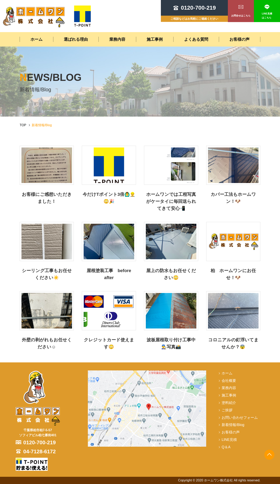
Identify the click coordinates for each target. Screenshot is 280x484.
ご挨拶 (227, 410)
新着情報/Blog (233, 425)
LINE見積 (229, 440)
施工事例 (155, 39)
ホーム (36, 39)
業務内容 (117, 39)
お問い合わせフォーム (240, 418)
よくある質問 (196, 39)
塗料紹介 (229, 403)
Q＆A (226, 447)
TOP (23, 125)
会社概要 (229, 381)
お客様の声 (239, 39)
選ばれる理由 (76, 39)
